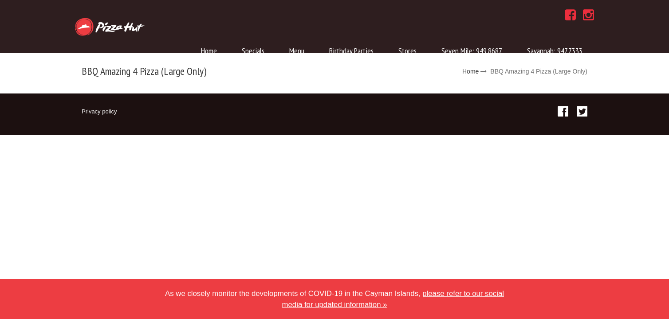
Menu (296, 51)
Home (209, 51)
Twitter (582, 111)
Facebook (563, 111)
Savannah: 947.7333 (554, 51)
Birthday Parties (351, 51)
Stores (407, 51)
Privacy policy (99, 111)
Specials (253, 51)
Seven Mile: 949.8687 (471, 51)
